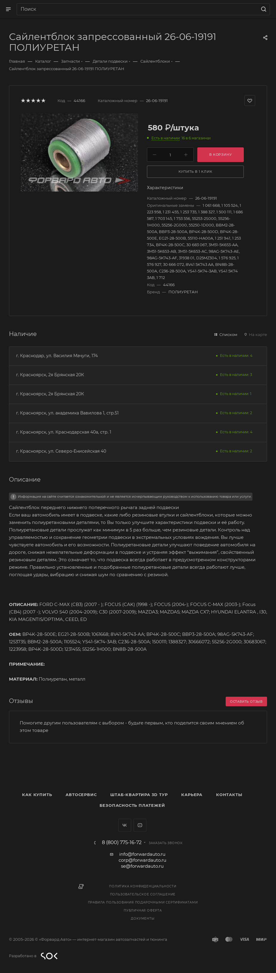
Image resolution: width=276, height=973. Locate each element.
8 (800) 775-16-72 (122, 842)
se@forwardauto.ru (142, 866)
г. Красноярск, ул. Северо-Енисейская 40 (61, 451)
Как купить (37, 794)
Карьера (191, 794)
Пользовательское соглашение (143, 894)
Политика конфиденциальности (142, 886)
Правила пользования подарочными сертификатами (143, 902)
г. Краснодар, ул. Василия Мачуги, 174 (57, 355)
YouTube (140, 825)
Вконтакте (124, 825)
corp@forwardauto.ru (142, 860)
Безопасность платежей (132, 805)
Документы (142, 918)
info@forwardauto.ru (142, 854)
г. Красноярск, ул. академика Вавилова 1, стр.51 (67, 413)
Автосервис (81, 794)
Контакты (229, 794)
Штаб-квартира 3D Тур (139, 794)
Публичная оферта (143, 910)
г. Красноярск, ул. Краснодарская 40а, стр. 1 (63, 432)
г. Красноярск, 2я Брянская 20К (50, 374)
